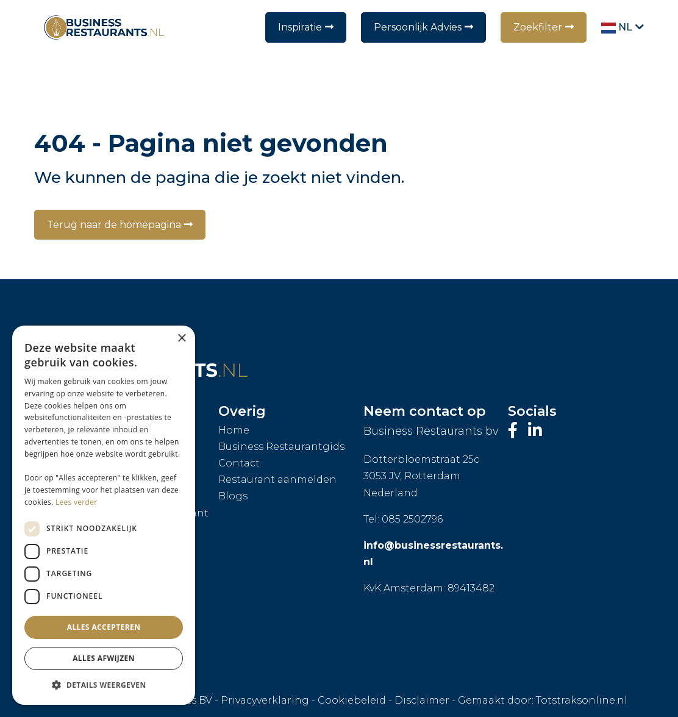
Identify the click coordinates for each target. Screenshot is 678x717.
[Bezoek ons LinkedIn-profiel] (535, 430)
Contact (239, 463)
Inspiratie (300, 27)
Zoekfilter (537, 27)
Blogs (233, 496)
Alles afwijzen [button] (104, 658)
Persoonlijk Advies (418, 27)
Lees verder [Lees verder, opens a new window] (76, 502)
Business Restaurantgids (281, 446)
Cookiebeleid (352, 700)
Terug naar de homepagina (114, 224)
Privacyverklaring (265, 700)
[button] (103, 685)
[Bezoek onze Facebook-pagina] (515, 430)
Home (233, 430)
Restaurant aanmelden (277, 479)
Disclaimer (421, 700)
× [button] (181, 338)
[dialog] (103, 515)
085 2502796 (412, 519)
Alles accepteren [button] (104, 627)
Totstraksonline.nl (581, 700)
